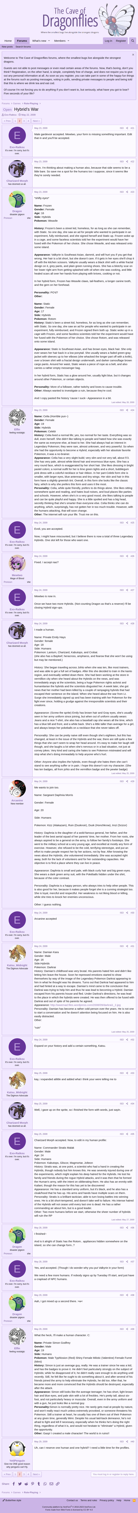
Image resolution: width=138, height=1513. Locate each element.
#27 (132, 590)
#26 (132, 556)
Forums (22, 40)
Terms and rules (88, 1500)
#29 (132, 781)
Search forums (23, 46)
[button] (49, 40)
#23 (132, 192)
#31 (132, 946)
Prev (8, 121)
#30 (132, 913)
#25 (132, 522)
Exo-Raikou (10, 114)
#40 (132, 1441)
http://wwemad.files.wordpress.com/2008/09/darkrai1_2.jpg (85, 1004)
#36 (132, 1227)
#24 (132, 410)
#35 (132, 1134)
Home (8, 40)
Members (60, 40)
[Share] (127, 128)
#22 (132, 161)
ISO (122, 128)
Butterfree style (12, 1500)
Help (119, 1500)
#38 (132, 1295)
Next (35, 121)
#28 (132, 623)
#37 (132, 1261)
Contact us (72, 1500)
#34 (132, 1103)
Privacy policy (107, 1500)
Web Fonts (65, 1510)
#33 (132, 1073)
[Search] (132, 40)
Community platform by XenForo (69, 1507)
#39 (132, 1329)
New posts (7, 46)
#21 (132, 128)
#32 (132, 1039)
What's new (39, 40)
